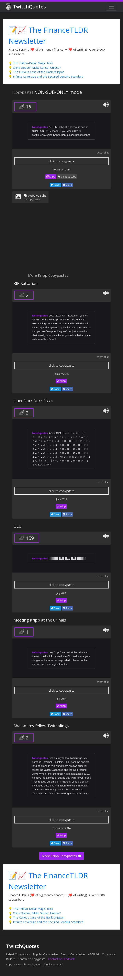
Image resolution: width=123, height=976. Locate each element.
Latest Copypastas (18, 954)
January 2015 (61, 374)
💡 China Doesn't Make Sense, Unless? (34, 67)
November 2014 (61, 169)
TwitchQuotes (26, 7)
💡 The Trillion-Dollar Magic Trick (30, 63)
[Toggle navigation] (111, 7)
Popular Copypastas (45, 954)
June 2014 (61, 499)
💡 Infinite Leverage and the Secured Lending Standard (45, 76)
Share (67, 184)
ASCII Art (93, 954)
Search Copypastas (73, 954)
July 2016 (61, 593)
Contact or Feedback (61, 959)
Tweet (55, 184)
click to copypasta (61, 161)
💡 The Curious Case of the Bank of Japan (36, 72)
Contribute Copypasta (31, 959)
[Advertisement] (61, 240)
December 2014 (62, 828)
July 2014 (61, 698)
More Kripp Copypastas (61, 856)
